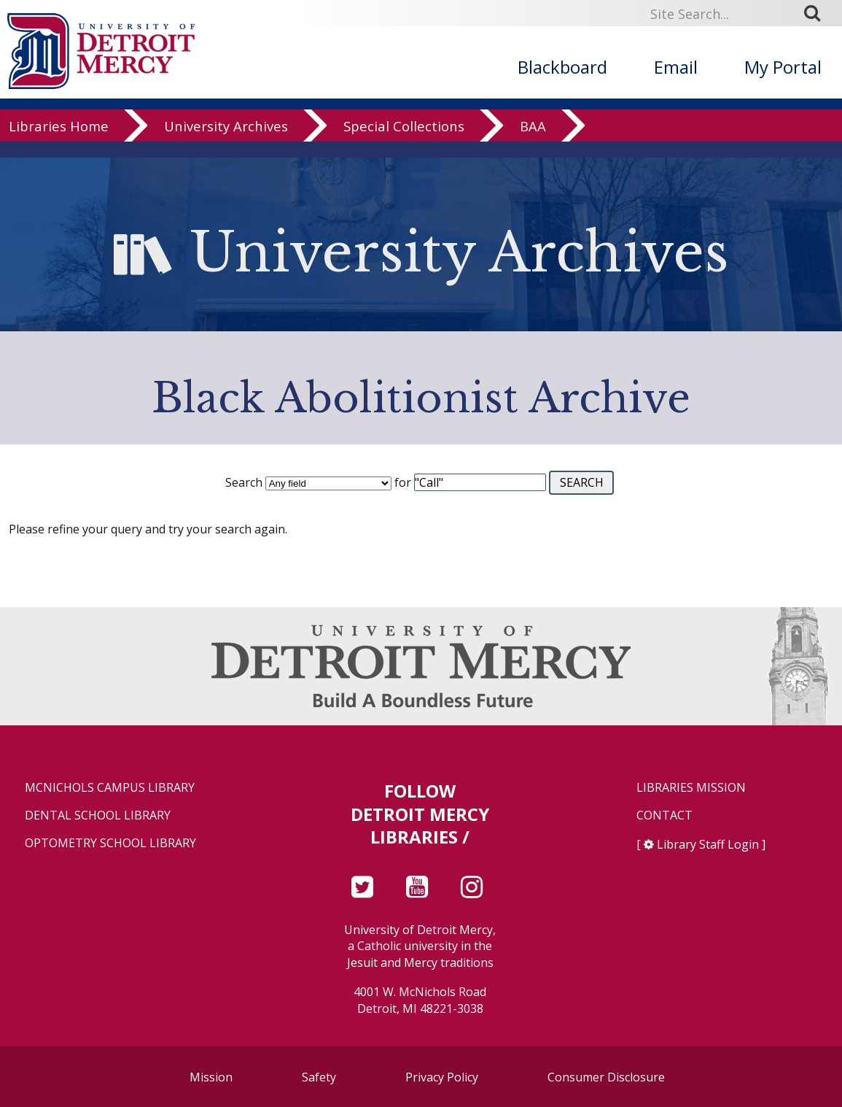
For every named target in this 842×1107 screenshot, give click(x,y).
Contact (664, 815)
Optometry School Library (110, 843)
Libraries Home (59, 142)
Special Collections (403, 142)
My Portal (783, 67)
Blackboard (562, 67)
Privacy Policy (441, 1077)
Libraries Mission (691, 788)
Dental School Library (98, 815)
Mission (211, 1077)
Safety (319, 1077)
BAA (533, 142)
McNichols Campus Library (110, 788)
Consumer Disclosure (606, 1077)
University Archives (226, 142)
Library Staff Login (708, 844)
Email (676, 67)
